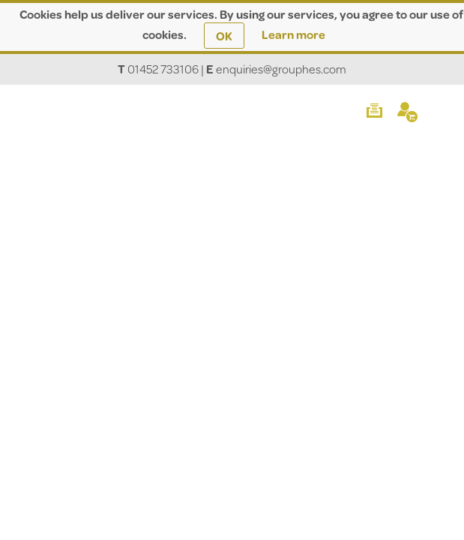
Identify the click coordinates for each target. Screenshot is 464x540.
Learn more (293, 34)
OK (224, 35)
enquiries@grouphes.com (281, 68)
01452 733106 (163, 68)
